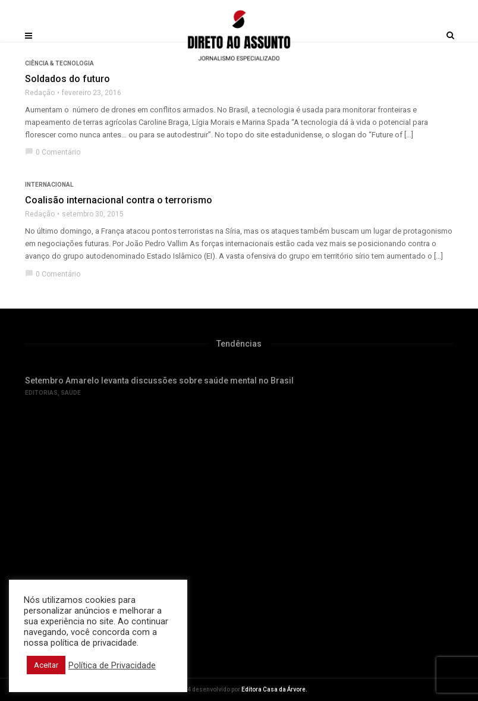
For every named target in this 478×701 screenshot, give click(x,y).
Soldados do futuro (67, 78)
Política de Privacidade (112, 665)
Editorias (41, 392)
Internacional (49, 184)
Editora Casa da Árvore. (274, 689)
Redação (40, 93)
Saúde (71, 392)
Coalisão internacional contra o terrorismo (118, 200)
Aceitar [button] (46, 665)
